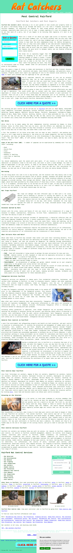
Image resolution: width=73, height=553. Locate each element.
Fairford (42, 108)
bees (3, 488)
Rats (41, 28)
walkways (52, 176)
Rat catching (6, 108)
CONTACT (62, 12)
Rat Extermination (8, 520)
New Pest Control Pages (11, 540)
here (11, 392)
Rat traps (21, 194)
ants (40, 482)
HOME (48, 12)
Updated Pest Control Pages (23, 540)
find (6, 374)
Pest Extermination (64, 518)
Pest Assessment (7, 518)
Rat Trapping (27, 522)
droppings (43, 84)
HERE (3, 74)
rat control (16, 433)
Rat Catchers (33, 518)
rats (57, 77)
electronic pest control (18, 434)
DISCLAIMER (68, 12)
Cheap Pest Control (54, 517)
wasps (67, 482)
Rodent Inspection (50, 520)
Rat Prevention (29, 517)
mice (60, 484)
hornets (31, 488)
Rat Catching (66, 517)
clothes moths (37, 486)
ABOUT (56, 12)
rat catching (60, 94)
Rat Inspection (38, 520)
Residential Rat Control (14, 517)
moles (53, 482)
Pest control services (9, 385)
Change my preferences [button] (57, 548)
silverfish (26, 484)
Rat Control (17, 522)
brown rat (25, 54)
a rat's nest (52, 83)
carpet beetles (57, 486)
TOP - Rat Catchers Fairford (11, 528)
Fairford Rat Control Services (17, 453)
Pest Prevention (7, 522)
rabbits (19, 486)
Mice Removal (48, 522)
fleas (10, 484)
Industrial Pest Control (23, 520)
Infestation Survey (20, 518)
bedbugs (4, 486)
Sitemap (2, 540)
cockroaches (44, 484)
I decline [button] (47, 548)
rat (36, 36)
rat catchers (6, 117)
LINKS (52, 12)
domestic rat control (53, 433)
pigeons (16, 488)
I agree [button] (42, 548)
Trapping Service (40, 517)
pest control (13, 390)
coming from (61, 81)
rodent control (17, 440)
